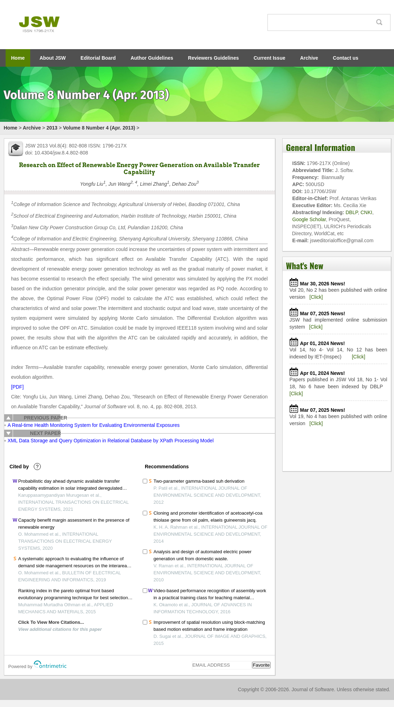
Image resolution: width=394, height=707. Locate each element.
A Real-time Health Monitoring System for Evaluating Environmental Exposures (94, 425)
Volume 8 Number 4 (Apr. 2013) (99, 128)
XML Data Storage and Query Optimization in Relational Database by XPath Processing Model (111, 440)
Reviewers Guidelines (213, 58)
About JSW (52, 58)
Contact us (345, 58)
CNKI (366, 212)
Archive (309, 58)
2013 (51, 128)
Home (18, 58)
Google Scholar (309, 219)
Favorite (261, 665)
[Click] (316, 297)
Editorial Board (98, 58)
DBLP (351, 212)
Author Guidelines (151, 58)
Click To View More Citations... (51, 622)
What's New (304, 265)
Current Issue (269, 58)
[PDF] (17, 387)
